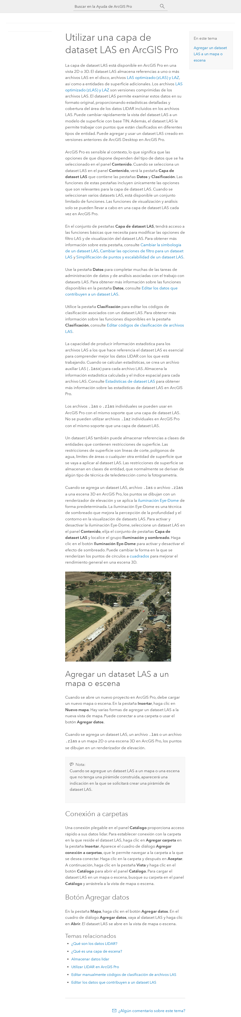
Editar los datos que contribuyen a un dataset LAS (113, 979)
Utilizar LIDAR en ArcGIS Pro (95, 964)
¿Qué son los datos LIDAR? (94, 941)
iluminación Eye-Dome (158, 498)
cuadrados (139, 554)
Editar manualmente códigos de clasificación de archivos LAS (123, 972)
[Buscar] (162, 6)
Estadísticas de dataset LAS (130, 380)
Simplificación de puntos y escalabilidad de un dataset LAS (129, 257)
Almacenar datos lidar (90, 956)
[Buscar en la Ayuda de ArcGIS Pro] (115, 6)
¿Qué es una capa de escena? (96, 948)
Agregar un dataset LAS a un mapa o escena (210, 54)
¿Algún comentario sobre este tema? (151, 1007)
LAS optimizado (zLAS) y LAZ (153, 77)
